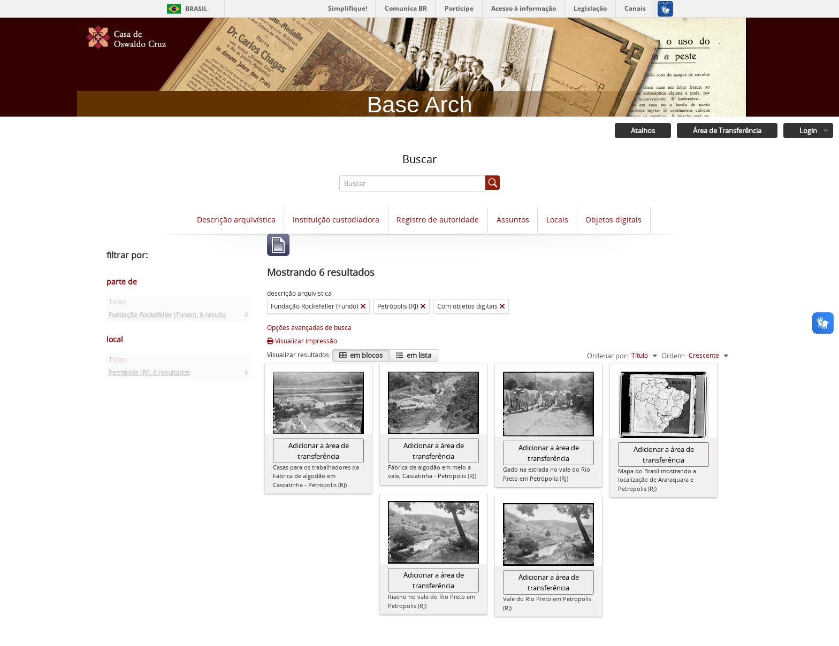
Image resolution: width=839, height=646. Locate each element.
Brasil (196, 8)
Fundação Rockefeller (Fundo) (173, 316)
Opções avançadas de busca (309, 327)
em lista (418, 355)
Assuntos (513, 219)
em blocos (365, 355)
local (114, 339)
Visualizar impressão (302, 340)
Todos (118, 304)
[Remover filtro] (363, 306)
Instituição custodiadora (336, 219)
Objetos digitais (613, 219)
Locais (557, 219)
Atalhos (643, 130)
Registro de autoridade (437, 219)
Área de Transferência (727, 130)
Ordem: (673, 355)
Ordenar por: (607, 355)
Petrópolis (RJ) (149, 374)
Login (808, 130)
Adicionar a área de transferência (318, 451)
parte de (121, 281)
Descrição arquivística (236, 219)
